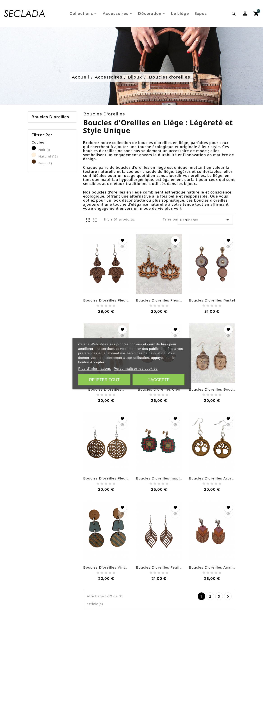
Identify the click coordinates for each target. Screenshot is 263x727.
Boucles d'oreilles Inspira (159, 478)
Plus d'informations (94, 368)
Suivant (228, 596)
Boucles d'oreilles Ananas (213, 567)
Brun (45, 163)
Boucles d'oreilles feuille (159, 567)
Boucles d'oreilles (50, 117)
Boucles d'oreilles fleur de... (109, 300)
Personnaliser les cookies (136, 368)
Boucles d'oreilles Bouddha (214, 389)
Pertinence (205, 220)
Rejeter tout (104, 379)
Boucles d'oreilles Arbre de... (216, 478)
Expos (200, 13)
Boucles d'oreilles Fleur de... (109, 478)
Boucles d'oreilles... (106, 389)
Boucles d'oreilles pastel (212, 300)
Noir (44, 149)
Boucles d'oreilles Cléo (159, 389)
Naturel (48, 156)
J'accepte (158, 379)
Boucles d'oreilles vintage (107, 567)
